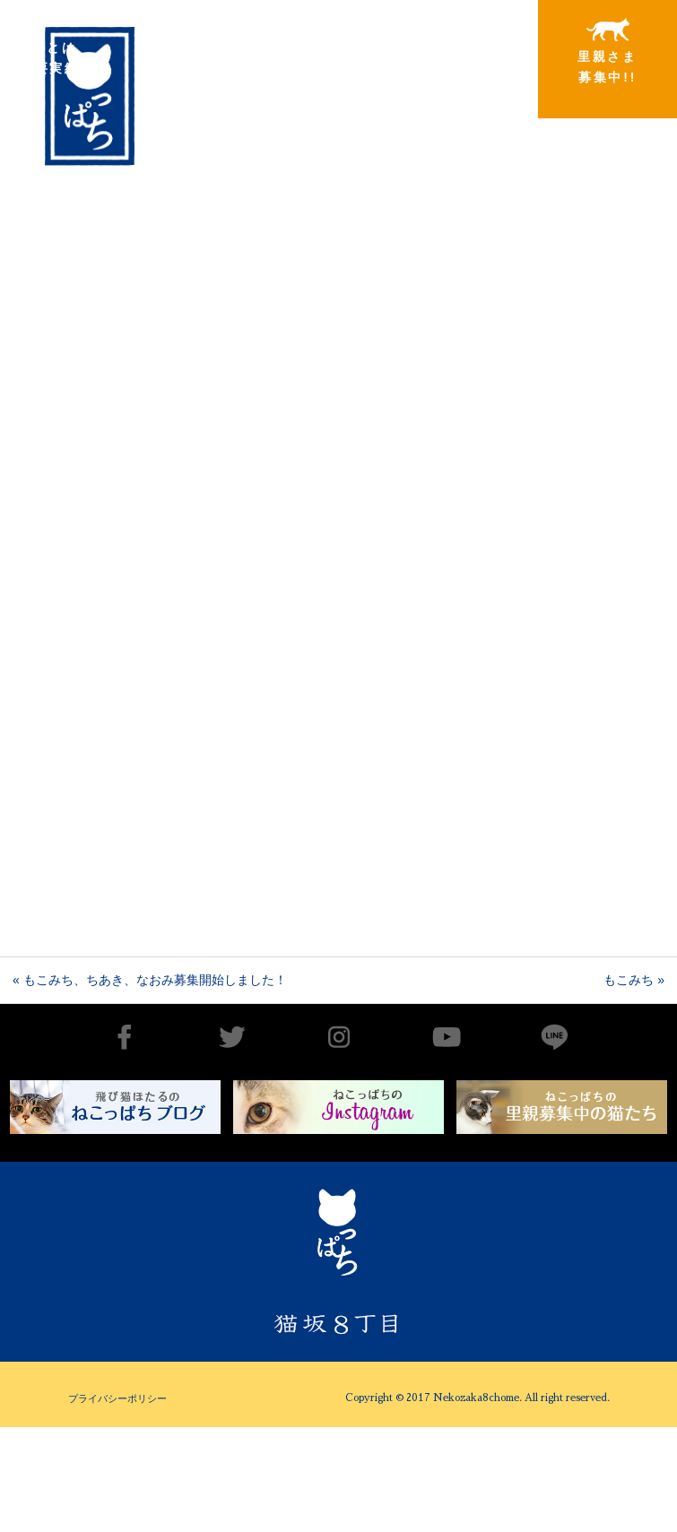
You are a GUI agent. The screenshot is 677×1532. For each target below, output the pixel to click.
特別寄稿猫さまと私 (462, 51)
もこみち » (633, 980)
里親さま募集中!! (607, 51)
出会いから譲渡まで (172, 50)
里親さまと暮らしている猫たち (317, 65)
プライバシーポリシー (117, 1398)
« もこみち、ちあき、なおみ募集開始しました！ (150, 980)
